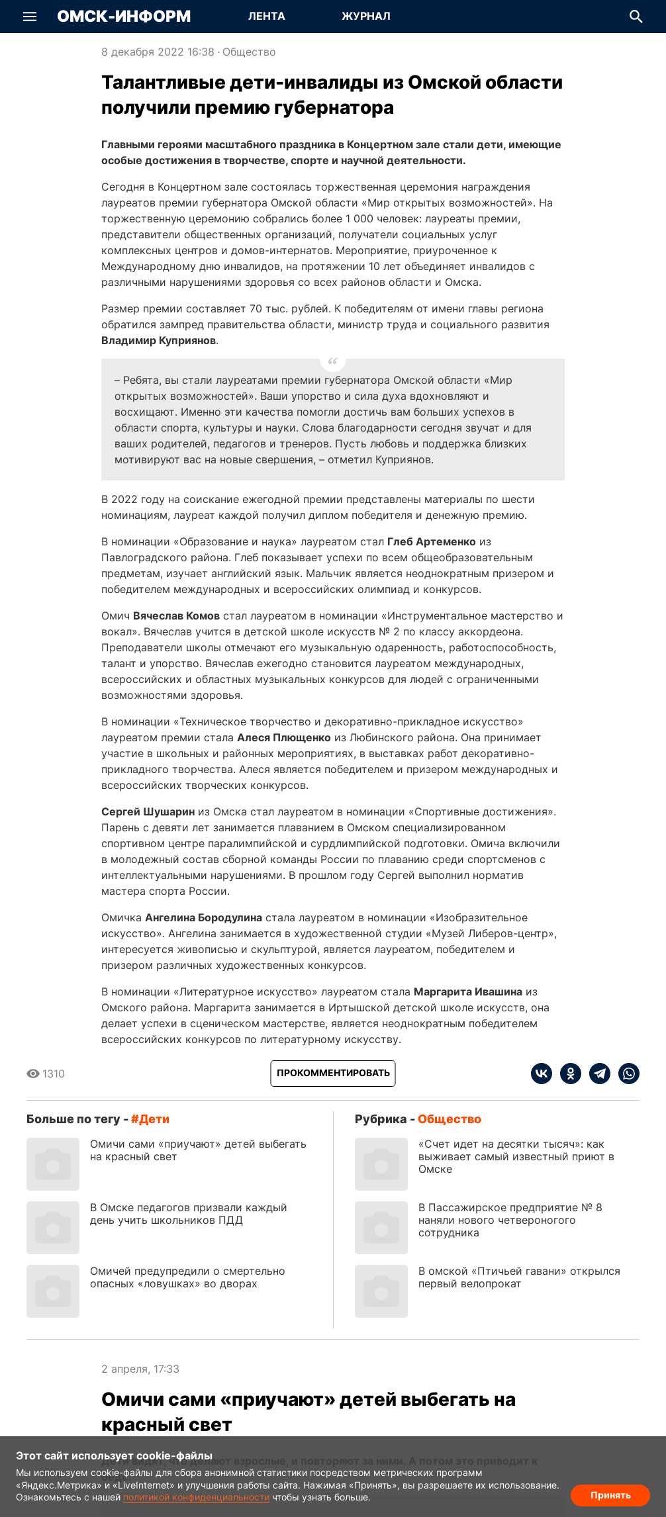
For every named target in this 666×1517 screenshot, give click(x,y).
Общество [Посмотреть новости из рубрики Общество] (249, 51)
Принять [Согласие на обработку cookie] (611, 1494)
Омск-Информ (124, 16)
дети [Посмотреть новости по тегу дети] (154, 1119)
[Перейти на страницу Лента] (266, 16)
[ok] (566, 1073)
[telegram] (595, 1073)
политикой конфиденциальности (196, 1496)
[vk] (541, 1073)
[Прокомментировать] (333, 1073)
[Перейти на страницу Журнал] (366, 16)
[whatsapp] (625, 1073)
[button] (29, 16)
